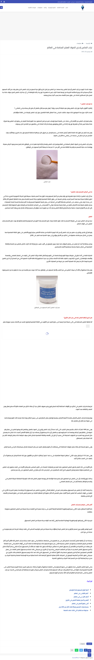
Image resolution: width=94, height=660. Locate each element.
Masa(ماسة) (75, 657)
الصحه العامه (60, 7)
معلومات (39, 7)
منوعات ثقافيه (32, 7)
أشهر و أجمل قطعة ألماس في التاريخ (77, 600)
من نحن (73, 2)
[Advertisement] (47, 26)
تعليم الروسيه (52, 7)
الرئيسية (89, 43)
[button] (86, 650)
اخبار (67, 7)
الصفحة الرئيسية (88, 2)
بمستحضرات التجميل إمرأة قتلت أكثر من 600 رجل (74, 607)
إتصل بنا (68, 2)
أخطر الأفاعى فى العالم (81, 593)
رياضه (45, 7)
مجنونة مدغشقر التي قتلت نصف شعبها (76, 610)
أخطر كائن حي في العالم (81, 596)
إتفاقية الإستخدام (62, 2)
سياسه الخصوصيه (80, 2)
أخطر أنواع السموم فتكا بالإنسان (79, 590)
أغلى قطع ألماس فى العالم (80, 603)
